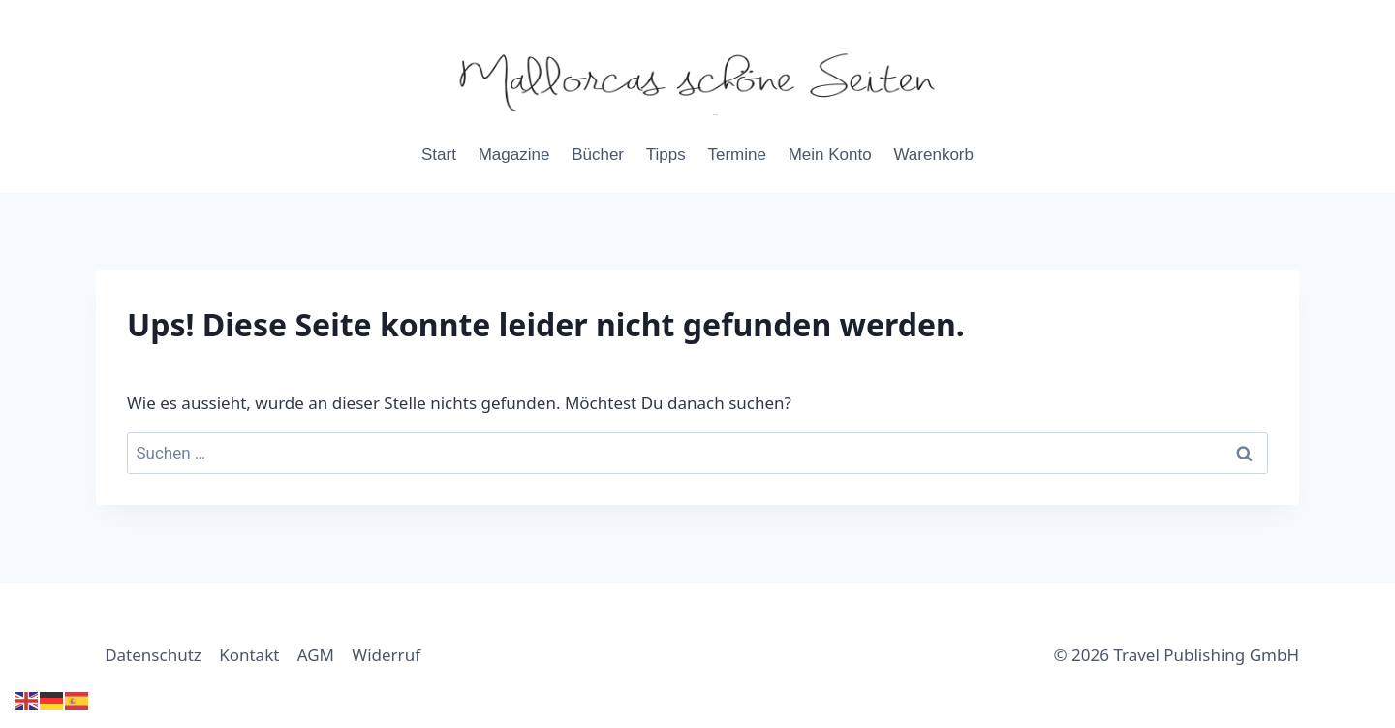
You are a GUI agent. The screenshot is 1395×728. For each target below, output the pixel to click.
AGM (315, 655)
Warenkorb (933, 154)
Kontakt (249, 655)
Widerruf (386, 655)
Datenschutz (153, 655)
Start (438, 154)
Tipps (666, 154)
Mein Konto (830, 154)
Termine (736, 154)
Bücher (598, 154)
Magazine (514, 154)
